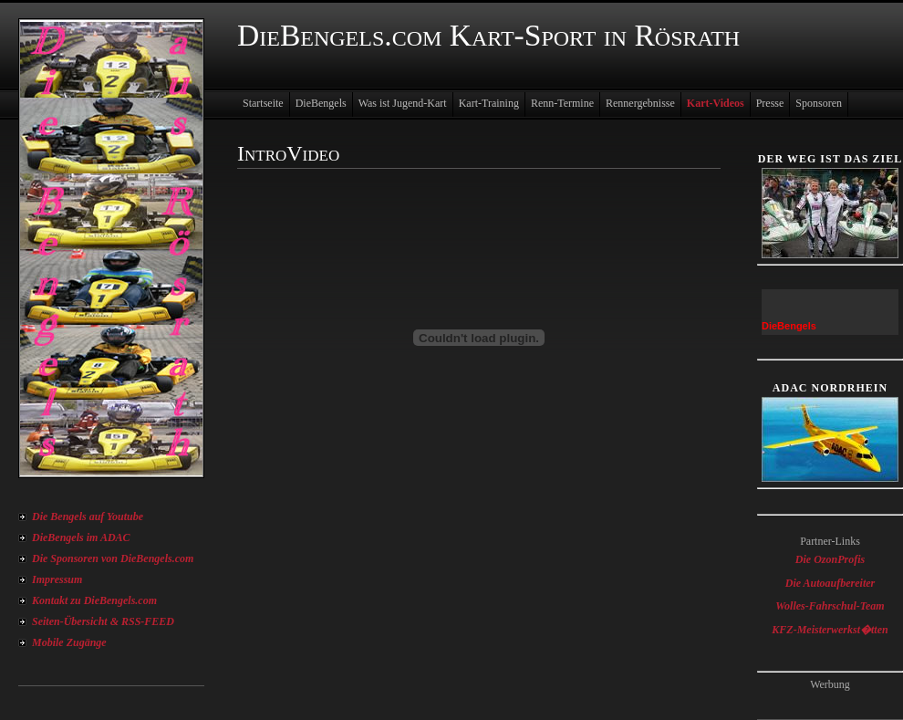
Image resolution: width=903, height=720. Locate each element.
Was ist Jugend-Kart (402, 103)
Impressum (57, 579)
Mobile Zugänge (69, 642)
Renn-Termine (562, 103)
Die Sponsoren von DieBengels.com (112, 558)
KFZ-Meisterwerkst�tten (829, 629)
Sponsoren (818, 103)
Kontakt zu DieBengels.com (94, 600)
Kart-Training (489, 103)
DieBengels (321, 103)
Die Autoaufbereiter (830, 583)
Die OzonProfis (830, 559)
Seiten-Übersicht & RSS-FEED (103, 621)
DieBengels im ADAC (81, 537)
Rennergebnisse (640, 103)
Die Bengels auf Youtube (87, 516)
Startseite (263, 103)
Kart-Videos (715, 103)
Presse (770, 103)
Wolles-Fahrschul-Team (829, 606)
